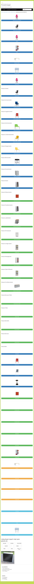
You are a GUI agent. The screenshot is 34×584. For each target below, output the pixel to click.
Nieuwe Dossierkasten (17, 176)
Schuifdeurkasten (17, 421)
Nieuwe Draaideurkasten (17, 213)
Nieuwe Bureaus (17, 342)
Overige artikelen (17, 73)
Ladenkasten (17, 433)
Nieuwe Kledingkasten (17, 265)
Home (4, 9)
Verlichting (17, 511)
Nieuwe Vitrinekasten (17, 239)
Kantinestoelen (17, 375)
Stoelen (17, 41)
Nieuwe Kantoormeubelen (17, 30)
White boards (17, 534)
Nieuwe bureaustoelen (17, 107)
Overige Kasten (17, 252)
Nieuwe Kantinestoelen (17, 130)
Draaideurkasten (17, 410)
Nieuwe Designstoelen (17, 153)
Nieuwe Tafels (17, 316)
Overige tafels (17, 499)
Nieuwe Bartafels (17, 329)
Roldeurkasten (5, 12)
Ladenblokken (17, 445)
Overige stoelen (17, 386)
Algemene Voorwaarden (11, 9)
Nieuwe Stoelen (17, 95)
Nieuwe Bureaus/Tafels (17, 303)
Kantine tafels (17, 478)
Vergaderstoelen (17, 364)
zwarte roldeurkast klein (11, 12)
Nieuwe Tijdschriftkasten (17, 278)
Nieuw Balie (17, 353)
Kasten (17, 52)
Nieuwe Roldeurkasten (17, 200)
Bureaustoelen (17, 84)
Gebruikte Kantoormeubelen (17, 20)
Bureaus (17, 468)
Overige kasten (17, 457)
